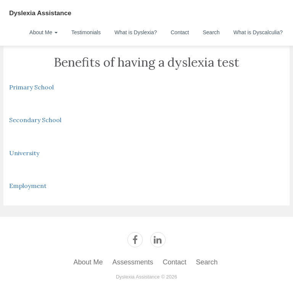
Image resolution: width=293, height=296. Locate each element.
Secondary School (35, 120)
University (24, 153)
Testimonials (86, 32)
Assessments (132, 262)
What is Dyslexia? (135, 32)
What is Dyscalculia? (258, 32)
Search (211, 32)
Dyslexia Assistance (40, 13)
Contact (180, 32)
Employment (28, 185)
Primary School (31, 87)
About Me (43, 32)
